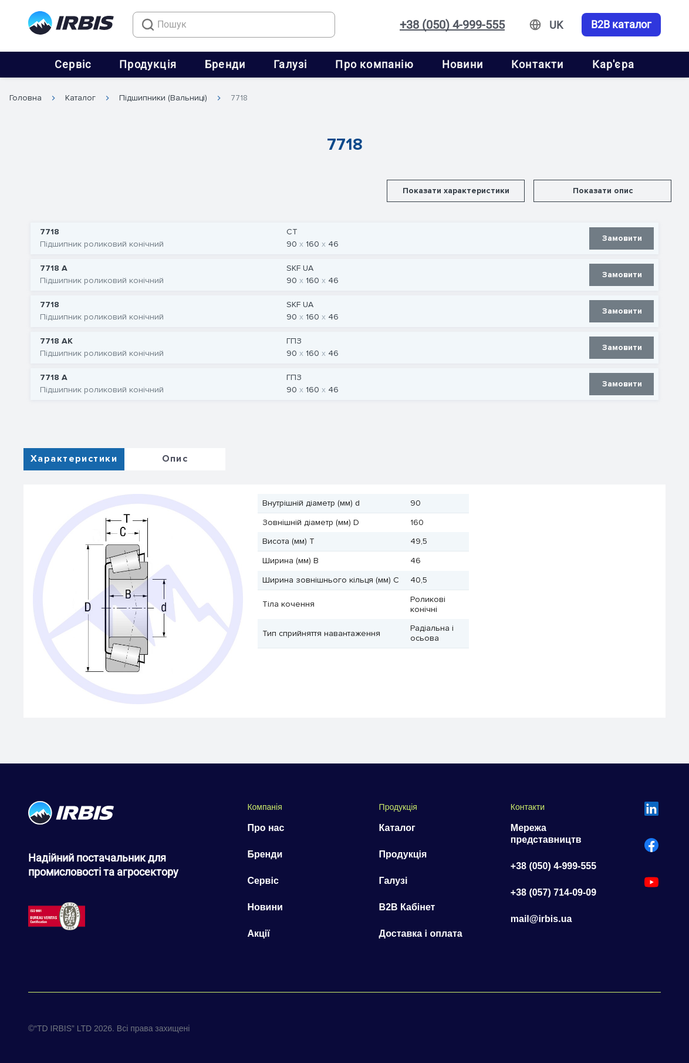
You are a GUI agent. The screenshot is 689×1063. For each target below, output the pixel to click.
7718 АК (56, 341)
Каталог (80, 98)
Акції (258, 933)
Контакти (537, 64)
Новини (462, 64)
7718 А (53, 268)
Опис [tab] (175, 459)
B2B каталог (621, 25)
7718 (239, 98)
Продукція (148, 64)
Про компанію (374, 64)
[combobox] (234, 25)
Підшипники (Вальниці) (163, 98)
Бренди (225, 64)
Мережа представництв (546, 834)
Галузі (290, 64)
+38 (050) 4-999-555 (452, 25)
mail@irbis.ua (541, 919)
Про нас (265, 828)
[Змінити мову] (556, 25)
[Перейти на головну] (71, 25)
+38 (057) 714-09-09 (553, 892)
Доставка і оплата (420, 933)
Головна (25, 98)
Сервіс (73, 64)
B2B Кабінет (407, 907)
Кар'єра (613, 64)
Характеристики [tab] (74, 459)
